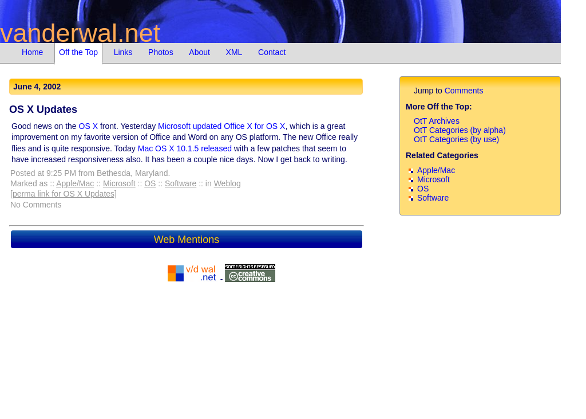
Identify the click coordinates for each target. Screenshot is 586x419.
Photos (160, 52)
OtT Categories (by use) (456, 139)
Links (123, 52)
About (199, 52)
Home (32, 52)
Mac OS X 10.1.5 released (185, 148)
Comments (464, 90)
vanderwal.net (80, 33)
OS (150, 183)
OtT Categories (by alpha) (460, 130)
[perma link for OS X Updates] (63, 193)
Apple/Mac (75, 183)
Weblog (227, 183)
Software (180, 183)
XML (234, 52)
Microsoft (119, 183)
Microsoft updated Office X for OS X (221, 126)
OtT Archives (437, 121)
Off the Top (78, 52)
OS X (88, 126)
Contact (272, 52)
